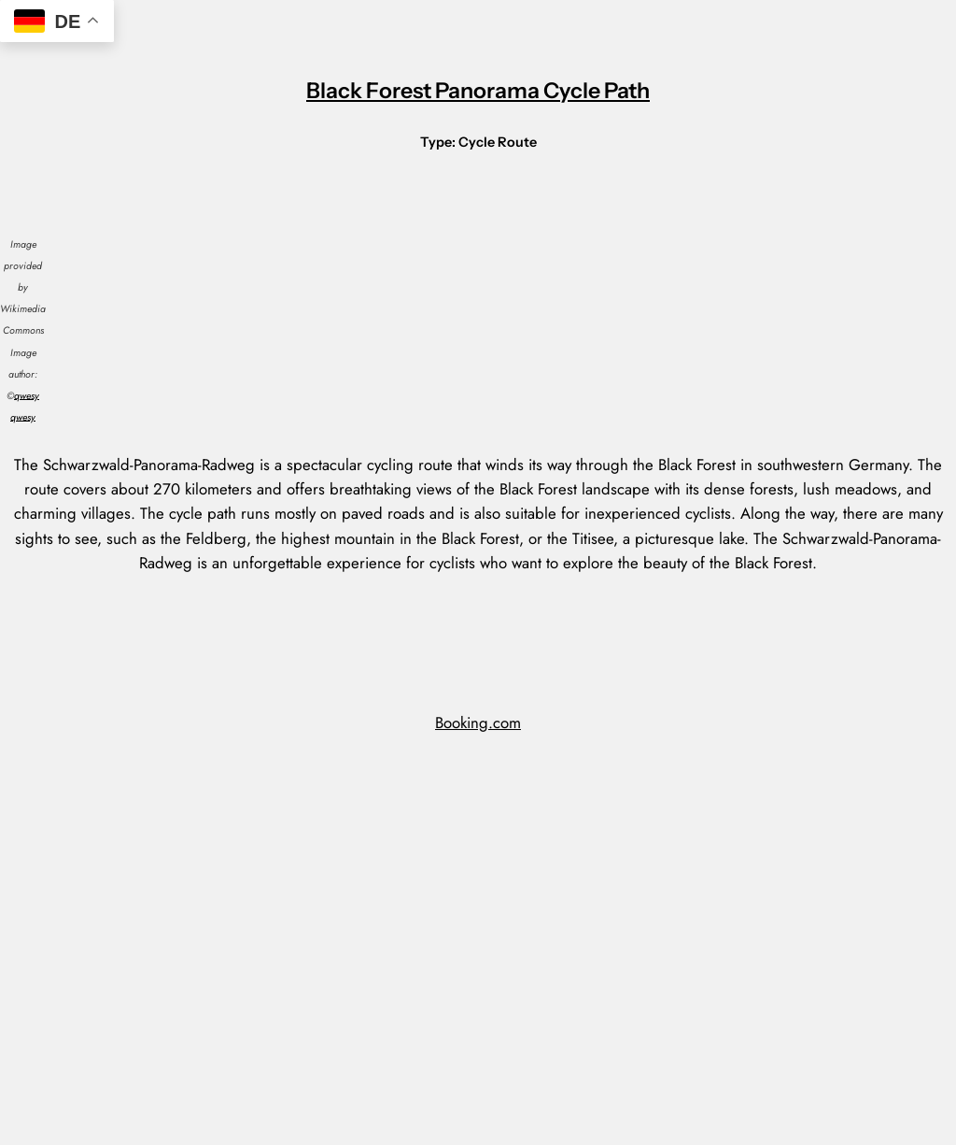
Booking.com (478, 722)
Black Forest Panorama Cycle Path (478, 90)
